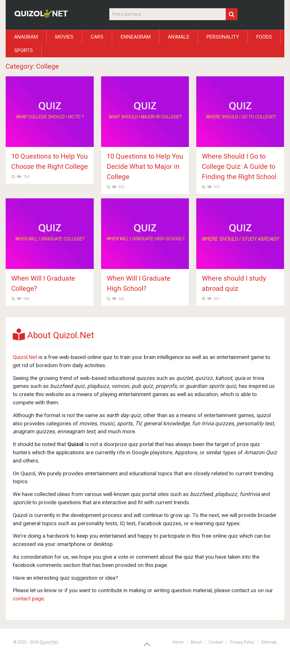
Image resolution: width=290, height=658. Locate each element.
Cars (97, 37)
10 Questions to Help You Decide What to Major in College (145, 166)
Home (178, 642)
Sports (23, 50)
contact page (28, 598)
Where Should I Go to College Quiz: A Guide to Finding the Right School (239, 166)
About (196, 642)
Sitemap (269, 642)
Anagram (26, 37)
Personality (222, 37)
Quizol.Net (25, 357)
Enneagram (136, 37)
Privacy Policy (242, 642)
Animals (178, 37)
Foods (264, 37)
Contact (216, 642)
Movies (64, 37)
